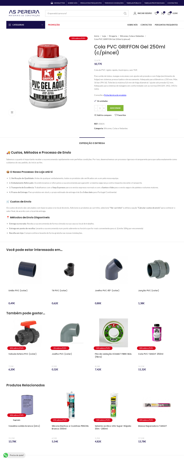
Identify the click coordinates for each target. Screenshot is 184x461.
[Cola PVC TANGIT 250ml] (157, 334)
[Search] (87, 13)
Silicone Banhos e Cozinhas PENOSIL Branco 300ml (70, 427)
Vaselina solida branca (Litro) (24, 426)
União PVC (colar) (17, 290)
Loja (104, 36)
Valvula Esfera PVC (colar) (22, 353)
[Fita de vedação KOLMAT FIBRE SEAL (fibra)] (114, 334)
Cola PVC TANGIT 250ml (150, 353)
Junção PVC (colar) (148, 290)
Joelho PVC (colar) (62, 353)
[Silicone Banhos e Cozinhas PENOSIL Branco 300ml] (70, 407)
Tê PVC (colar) (59, 290)
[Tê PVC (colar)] (70, 271)
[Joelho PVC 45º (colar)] (114, 271)
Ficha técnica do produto (115, 95)
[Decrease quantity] (96, 108)
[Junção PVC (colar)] (157, 271)
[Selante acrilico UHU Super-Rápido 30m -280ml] (114, 407)
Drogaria (113, 36)
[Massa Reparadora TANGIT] (157, 407)
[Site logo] (24, 13)
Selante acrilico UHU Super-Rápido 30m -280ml (113, 427)
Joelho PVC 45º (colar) (107, 290)
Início (96, 36)
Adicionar (115, 108)
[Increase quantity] (104, 108)
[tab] (92, 141)
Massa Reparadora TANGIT (152, 426)
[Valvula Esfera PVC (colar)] (27, 334)
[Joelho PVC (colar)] (70, 334)
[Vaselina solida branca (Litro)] (27, 407)
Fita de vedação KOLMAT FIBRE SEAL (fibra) (113, 355)
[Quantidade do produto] (100, 108)
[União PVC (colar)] (27, 271)
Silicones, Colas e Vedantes (132, 36)
